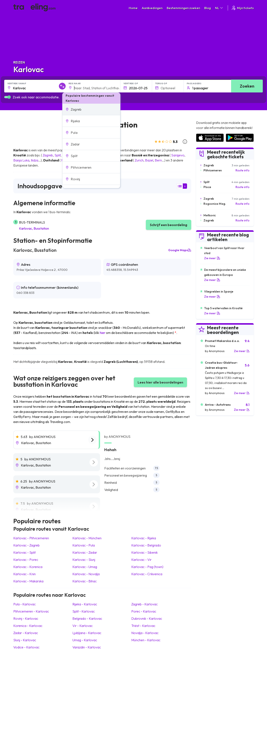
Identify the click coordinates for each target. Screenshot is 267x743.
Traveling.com (51, 723)
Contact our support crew (40, 690)
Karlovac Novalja (86, 574)
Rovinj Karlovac (25, 618)
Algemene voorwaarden (152, 672)
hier (102, 333)
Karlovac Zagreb (26, 545)
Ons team (82, 681)
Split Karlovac (83, 611)
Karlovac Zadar (84, 552)
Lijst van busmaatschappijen (214, 681)
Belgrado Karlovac (87, 618)
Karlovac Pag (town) (147, 567)
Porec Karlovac (143, 611)
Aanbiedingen (152, 8)
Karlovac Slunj (83, 559)
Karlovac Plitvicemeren (31, 538)
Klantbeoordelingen (209, 677)
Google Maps (179, 250)
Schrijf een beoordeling (168, 225)
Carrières (202, 672)
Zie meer (212, 258)
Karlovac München (87, 538)
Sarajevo (177, 155)
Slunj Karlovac (24, 640)
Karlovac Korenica (27, 567)
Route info (242, 170)
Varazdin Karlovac (86, 647)
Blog (207, 8)
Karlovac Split (24, 552)
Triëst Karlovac (143, 626)
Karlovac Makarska (28, 581)
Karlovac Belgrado (146, 545)
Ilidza (34, 160)
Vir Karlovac (82, 626)
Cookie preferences (149, 681)
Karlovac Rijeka (143, 538)
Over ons (82, 677)
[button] (91, 109)
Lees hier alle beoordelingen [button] (160, 382)
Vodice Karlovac (26, 647)
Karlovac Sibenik (144, 552)
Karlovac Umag (84, 567)
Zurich (139, 160)
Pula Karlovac (24, 604)
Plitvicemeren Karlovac (31, 611)
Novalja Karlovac (145, 633)
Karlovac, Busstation (34, 228)
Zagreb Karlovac (144, 604)
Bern (158, 160)
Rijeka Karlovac (84, 604)
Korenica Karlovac (27, 626)
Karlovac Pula (83, 545)
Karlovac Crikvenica (146, 574)
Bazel (149, 160)
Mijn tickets (242, 8)
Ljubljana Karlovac (86, 633)
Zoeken (247, 86)
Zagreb (48, 155)
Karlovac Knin (24, 574)
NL (219, 8)
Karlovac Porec (25, 559)
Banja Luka (21, 160)
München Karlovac (145, 640)
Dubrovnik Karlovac (146, 618)
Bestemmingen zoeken (183, 8)
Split (57, 155)
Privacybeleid (144, 677)
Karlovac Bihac (84, 581)
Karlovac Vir (141, 559)
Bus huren (202, 686)
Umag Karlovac (84, 640)
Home (133, 8)
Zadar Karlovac (25, 633)
